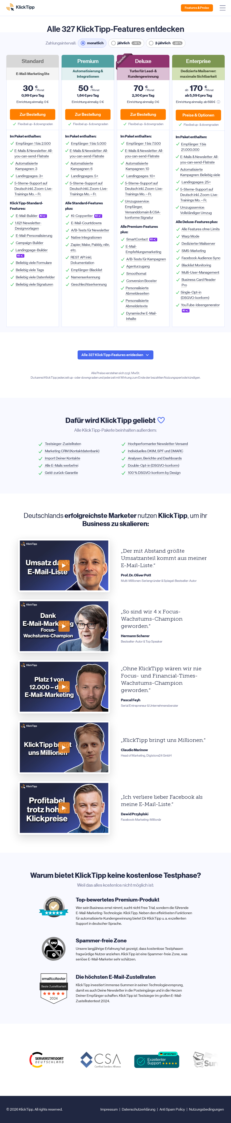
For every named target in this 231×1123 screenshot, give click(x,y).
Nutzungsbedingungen (206, 1109)
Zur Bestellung (33, 114)
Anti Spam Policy (172, 1109)
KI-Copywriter (86, 216)
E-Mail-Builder (31, 216)
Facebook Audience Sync (201, 258)
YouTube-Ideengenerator (200, 307)
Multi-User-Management (200, 272)
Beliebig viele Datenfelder (35, 277)
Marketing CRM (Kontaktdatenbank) (72, 451)
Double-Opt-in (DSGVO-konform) (153, 465)
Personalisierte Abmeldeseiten (137, 291)
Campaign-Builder (29, 243)
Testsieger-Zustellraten (63, 444)
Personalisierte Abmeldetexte (137, 303)
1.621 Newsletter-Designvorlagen (28, 226)
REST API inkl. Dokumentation (82, 260)
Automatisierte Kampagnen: (26, 166)
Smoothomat (136, 273)
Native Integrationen (86, 237)
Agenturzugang (138, 266)
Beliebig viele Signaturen (34, 284)
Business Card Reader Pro (199, 282)
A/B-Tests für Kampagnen (146, 259)
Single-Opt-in (195, 295)
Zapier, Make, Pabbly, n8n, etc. (90, 247)
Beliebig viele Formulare (34, 263)
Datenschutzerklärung (138, 1109)
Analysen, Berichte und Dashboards (155, 458)
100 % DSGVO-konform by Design (154, 473)
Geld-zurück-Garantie (61, 473)
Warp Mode (190, 236)
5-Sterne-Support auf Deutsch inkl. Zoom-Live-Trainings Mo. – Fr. (33, 188)
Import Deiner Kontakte (62, 458)
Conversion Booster (141, 281)
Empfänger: (33, 143)
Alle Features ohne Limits (201, 229)
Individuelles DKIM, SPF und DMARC (155, 451)
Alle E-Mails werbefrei (61, 465)
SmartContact (141, 239)
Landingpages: (29, 176)
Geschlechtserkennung (89, 284)
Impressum (109, 1109)
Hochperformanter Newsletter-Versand (158, 444)
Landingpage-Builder (32, 253)
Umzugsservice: (143, 209)
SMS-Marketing (194, 251)
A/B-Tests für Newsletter (90, 230)
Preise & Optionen (198, 115)
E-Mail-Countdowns (86, 223)
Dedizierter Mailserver (198, 243)
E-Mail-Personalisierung (34, 235)
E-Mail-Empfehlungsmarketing (143, 249)
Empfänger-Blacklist (86, 270)
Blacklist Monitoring (196, 265)
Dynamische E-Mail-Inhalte (141, 316)
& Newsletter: (33, 153)
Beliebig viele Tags (30, 270)
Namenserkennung (85, 277)
